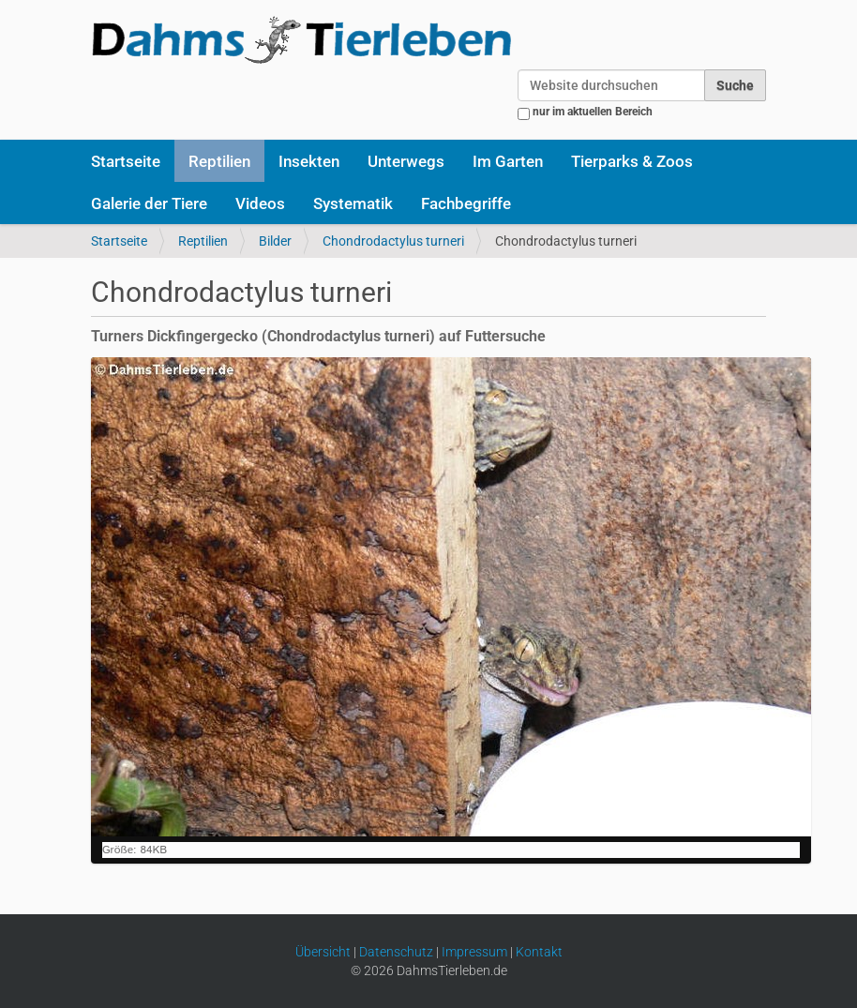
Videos (260, 203)
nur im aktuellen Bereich (593, 111)
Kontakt (539, 951)
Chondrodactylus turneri (393, 240)
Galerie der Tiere (149, 203)
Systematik (353, 203)
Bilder (275, 240)
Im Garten (508, 161)
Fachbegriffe (466, 203)
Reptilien (219, 161)
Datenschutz (396, 951)
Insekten (308, 161)
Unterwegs (406, 161)
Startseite (125, 161)
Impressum (474, 951)
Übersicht (323, 951)
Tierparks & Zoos (632, 161)
